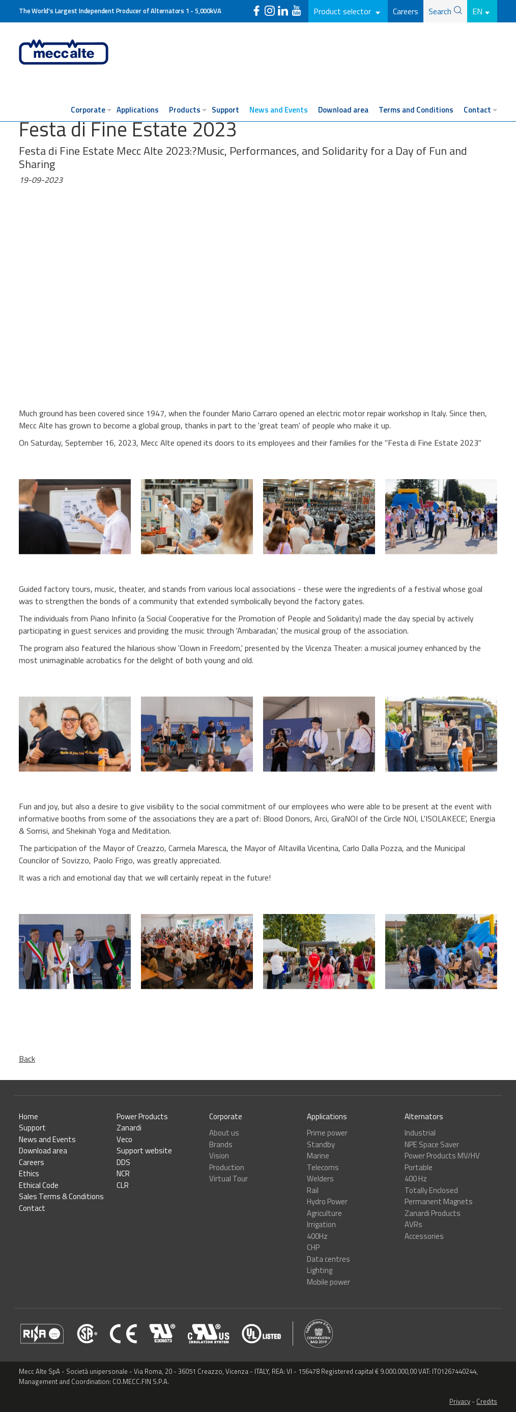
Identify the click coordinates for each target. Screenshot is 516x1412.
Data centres (328, 1259)
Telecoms (323, 1167)
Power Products (142, 1116)
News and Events (278, 110)
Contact (477, 110)
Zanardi (129, 1127)
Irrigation (321, 1224)
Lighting (319, 1270)
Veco (124, 1139)
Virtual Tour (228, 1178)
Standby (321, 1144)
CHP (313, 1247)
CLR (123, 1185)
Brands (221, 1144)
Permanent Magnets (439, 1201)
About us (224, 1133)
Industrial (420, 1133)
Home (28, 1116)
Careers (405, 11)
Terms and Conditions (416, 110)
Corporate (88, 110)
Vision (219, 1155)
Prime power (327, 1133)
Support (225, 110)
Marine (318, 1155)
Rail (313, 1190)
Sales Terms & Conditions (61, 1196)
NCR (123, 1173)
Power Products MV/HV (442, 1155)
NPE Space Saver (432, 1144)
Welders (320, 1178)
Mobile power (328, 1282)
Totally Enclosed (431, 1190)
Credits (486, 1401)
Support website (144, 1150)
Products (184, 110)
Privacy (459, 1401)
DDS (123, 1162)
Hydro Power (327, 1201)
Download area (343, 110)
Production (226, 1167)
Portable (419, 1167)
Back (27, 1059)
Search (439, 11)
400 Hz (416, 1178)
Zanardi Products (433, 1213)
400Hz (317, 1236)
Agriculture (324, 1213)
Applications (138, 110)
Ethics (29, 1173)
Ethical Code (39, 1185)
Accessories (424, 1236)
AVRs (413, 1224)
